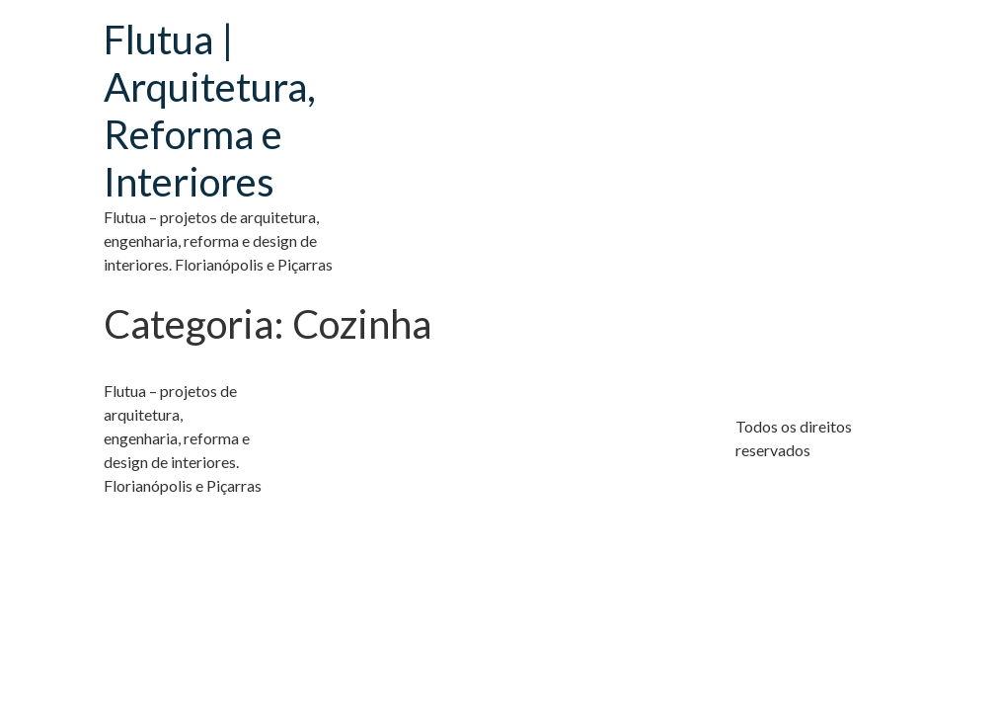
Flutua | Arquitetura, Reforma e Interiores (210, 110)
